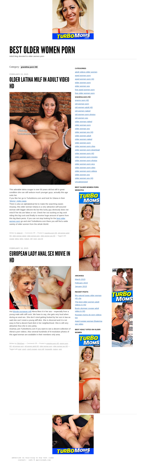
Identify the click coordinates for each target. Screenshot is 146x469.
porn (60, 349)
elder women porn (83, 82)
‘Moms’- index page (17, 201)
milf (31, 239)
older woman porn (33, 236)
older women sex (82, 175)
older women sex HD (48, 236)
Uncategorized (81, 182)
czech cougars (32, 349)
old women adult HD (32, 346)
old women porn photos (85, 114)
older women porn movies (86, 157)
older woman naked (19, 236)
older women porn (83, 143)
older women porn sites (85, 167)
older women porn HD (84, 153)
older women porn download (87, 150)
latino (21, 239)
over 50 (40, 239)
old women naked (83, 111)
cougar (11, 239)
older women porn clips (85, 146)
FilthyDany (20, 343)
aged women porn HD (84, 79)
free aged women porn (85, 90)
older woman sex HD (60, 346)
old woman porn (18, 346)
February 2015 (81, 283)
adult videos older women (86, 72)
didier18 (20, 233)
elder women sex (82, 86)
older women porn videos (86, 171)
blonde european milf (22, 311)
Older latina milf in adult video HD (39, 83)
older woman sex (82, 128)
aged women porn (83, 75)
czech (24, 349)
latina (17, 239)
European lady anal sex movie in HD (39, 257)
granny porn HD (82, 100)
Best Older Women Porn (42, 50)
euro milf (41, 349)
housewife (48, 349)
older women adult (83, 136)
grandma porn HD (50, 233)
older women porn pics (85, 164)
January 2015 (81, 286)
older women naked (83, 139)
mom (35, 239)
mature (26, 239)
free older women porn (85, 93)
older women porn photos (86, 160)
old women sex (81, 118)
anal (19, 349)
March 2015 (80, 279)
